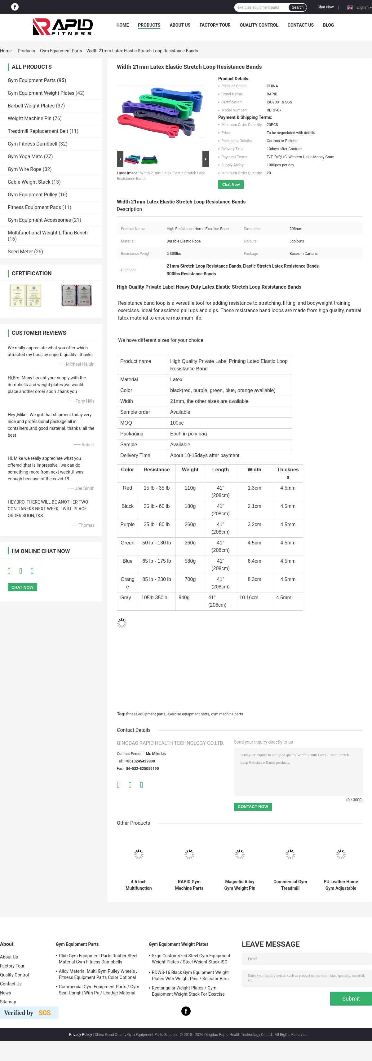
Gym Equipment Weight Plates (41, 93)
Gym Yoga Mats (25, 156)
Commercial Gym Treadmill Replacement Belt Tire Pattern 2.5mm (290, 885)
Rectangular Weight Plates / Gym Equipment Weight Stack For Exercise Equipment (188, 991)
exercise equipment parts (188, 714)
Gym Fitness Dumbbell (32, 144)
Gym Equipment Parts (61, 50)
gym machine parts (227, 714)
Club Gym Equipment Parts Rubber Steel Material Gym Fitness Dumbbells (98, 958)
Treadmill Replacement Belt (38, 131)
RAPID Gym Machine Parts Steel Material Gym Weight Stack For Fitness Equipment (189, 885)
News (5, 992)
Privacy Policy (80, 1035)
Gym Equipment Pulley (32, 195)
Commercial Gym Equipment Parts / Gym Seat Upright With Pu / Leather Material (99, 989)
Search (297, 7)
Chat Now (325, 7)
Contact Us (301, 25)
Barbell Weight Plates (31, 106)
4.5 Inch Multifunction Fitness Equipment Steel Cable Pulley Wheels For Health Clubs (139, 885)
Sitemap (8, 1001)
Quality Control (259, 25)
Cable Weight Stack (29, 182)
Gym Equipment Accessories (39, 220)
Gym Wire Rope (25, 169)
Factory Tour (215, 25)
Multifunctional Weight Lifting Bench (48, 233)
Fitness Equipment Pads (34, 207)
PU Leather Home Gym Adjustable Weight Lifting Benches (341, 885)
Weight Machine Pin (29, 118)
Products (149, 25)
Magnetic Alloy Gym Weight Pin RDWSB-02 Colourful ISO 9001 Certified (240, 885)
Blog (328, 25)
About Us (180, 25)
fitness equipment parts (146, 714)
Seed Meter (20, 252)
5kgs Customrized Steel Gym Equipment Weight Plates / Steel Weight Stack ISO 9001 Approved (191, 959)
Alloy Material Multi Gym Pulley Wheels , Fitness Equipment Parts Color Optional (98, 974)
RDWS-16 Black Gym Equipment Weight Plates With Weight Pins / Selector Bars (190, 975)
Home (123, 25)
